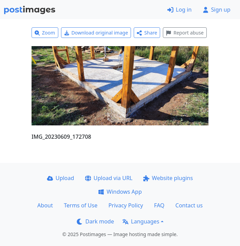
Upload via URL (108, 178)
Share (147, 32)
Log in (179, 9)
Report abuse (184, 32)
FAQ (159, 205)
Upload (60, 178)
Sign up (216, 9)
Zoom (45, 32)
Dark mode (95, 221)
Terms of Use (80, 205)
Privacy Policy (125, 205)
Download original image (96, 32)
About (45, 205)
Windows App (120, 191)
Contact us (189, 205)
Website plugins (168, 178)
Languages (140, 221)
